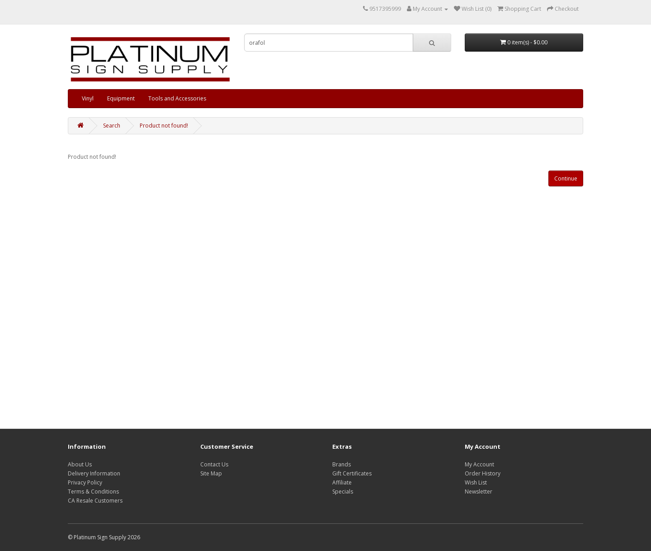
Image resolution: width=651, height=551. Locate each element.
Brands (341, 464)
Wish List (476, 482)
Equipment (121, 98)
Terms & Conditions (93, 491)
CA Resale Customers (95, 500)
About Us (80, 464)
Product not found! (164, 125)
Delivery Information (94, 473)
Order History (482, 473)
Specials (342, 491)
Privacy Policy (85, 482)
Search (111, 125)
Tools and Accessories (177, 98)
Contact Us (214, 464)
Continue (565, 178)
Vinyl (88, 98)
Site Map (211, 473)
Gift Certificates (352, 473)
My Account (479, 464)
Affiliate (342, 482)
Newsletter (478, 491)
